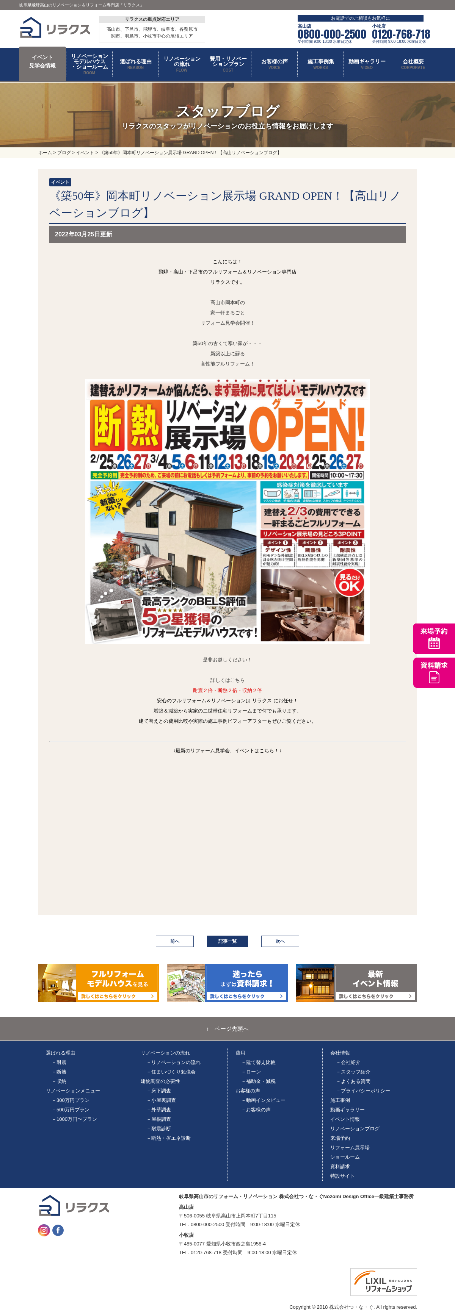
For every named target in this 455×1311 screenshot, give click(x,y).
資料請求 (340, 1166)
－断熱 (59, 1072)
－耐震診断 (158, 1128)
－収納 (59, 1081)
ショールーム (345, 1157)
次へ (280, 941)
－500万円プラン (70, 1110)
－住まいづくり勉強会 (171, 1072)
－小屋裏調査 (161, 1100)
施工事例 (340, 1100)
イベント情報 (345, 1119)
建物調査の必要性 (160, 1081)
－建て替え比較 (258, 1062)
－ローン (251, 1072)
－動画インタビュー (263, 1100)
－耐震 (59, 1062)
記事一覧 (227, 941)
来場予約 (340, 1138)
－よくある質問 (353, 1081)
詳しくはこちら (227, 680)
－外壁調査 (158, 1110)
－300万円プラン (70, 1100)
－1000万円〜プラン (74, 1119)
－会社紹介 (348, 1062)
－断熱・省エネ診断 (168, 1138)
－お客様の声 (256, 1110)
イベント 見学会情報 (42, 61)
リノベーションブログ (355, 1128)
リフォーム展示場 (350, 1147)
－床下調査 (158, 1091)
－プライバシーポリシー (363, 1091)
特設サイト (342, 1176)
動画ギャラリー (347, 1110)
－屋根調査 (158, 1119)
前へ (174, 941)
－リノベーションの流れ (173, 1062)
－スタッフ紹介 (353, 1072)
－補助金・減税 (258, 1081)
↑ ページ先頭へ (227, 1029)
